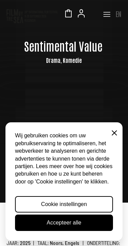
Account (81, 14)
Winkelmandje (68, 14)
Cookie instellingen (64, 204)
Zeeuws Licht (94, 14)
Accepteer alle (64, 223)
